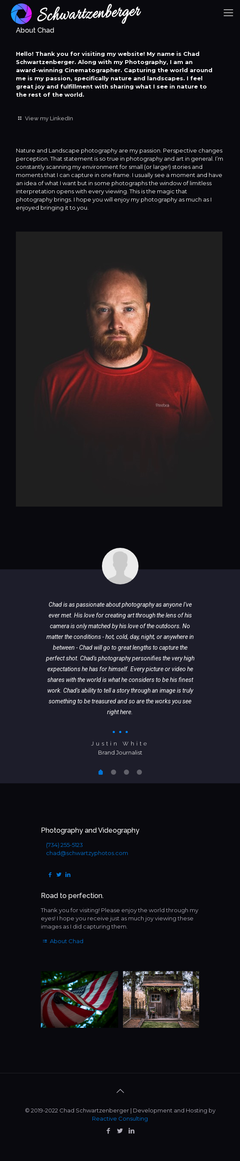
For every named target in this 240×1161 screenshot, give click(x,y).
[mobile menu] (228, 13)
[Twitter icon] (120, 1131)
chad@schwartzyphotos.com (87, 852)
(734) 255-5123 (64, 844)
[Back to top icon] (120, 1091)
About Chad (62, 941)
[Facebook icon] (108, 1131)
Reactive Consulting (120, 1118)
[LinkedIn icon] (131, 1131)
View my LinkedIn (44, 118)
